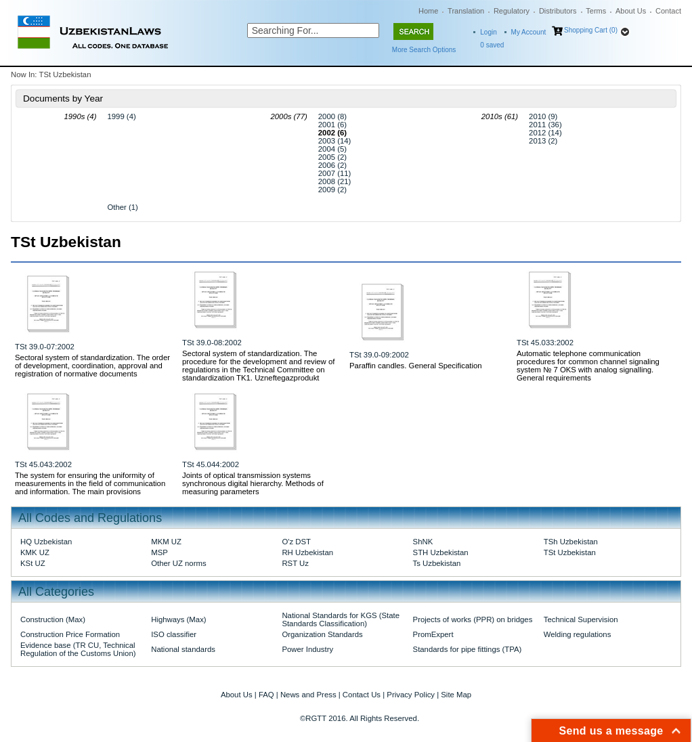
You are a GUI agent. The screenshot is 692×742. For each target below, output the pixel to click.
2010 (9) (543, 116)
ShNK (423, 542)
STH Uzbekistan (441, 552)
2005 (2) (332, 157)
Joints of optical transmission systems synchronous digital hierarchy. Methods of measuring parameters (253, 483)
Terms (596, 11)
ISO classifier (173, 634)
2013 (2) (543, 141)
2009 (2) (332, 190)
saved (492, 45)
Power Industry (307, 649)
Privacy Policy (411, 695)
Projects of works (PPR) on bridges (473, 619)
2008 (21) (334, 181)
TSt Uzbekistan (570, 552)
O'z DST (296, 542)
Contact (668, 11)
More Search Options (424, 49)
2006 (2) (332, 165)
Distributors (558, 11)
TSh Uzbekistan (571, 542)
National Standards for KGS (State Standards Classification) (340, 619)
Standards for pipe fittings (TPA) (467, 649)
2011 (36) (545, 125)
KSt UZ (32, 563)
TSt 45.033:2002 (545, 343)
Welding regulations (577, 634)
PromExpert (433, 634)
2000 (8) (332, 116)
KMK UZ (34, 552)
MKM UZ (166, 542)
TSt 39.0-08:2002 (212, 343)
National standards (183, 649)
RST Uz (295, 563)
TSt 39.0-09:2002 (379, 355)
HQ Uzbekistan (46, 542)
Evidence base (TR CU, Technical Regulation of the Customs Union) (77, 649)
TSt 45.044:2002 (210, 464)
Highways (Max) (178, 619)
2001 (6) (332, 125)
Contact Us (362, 695)
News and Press (308, 695)
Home (428, 11)
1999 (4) (121, 116)
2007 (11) (334, 173)
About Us (630, 11)
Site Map (456, 695)
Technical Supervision (581, 619)
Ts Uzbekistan (437, 563)
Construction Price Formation (70, 634)
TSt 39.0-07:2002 (44, 347)
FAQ (266, 695)
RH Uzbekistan (307, 552)
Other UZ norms (178, 563)
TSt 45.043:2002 (43, 464)
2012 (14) (545, 133)
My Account (528, 32)
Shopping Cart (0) (591, 30)
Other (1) (122, 207)
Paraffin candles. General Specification (415, 366)
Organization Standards (322, 634)
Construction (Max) (52, 619)
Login (488, 32)
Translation (466, 11)
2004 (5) (332, 149)
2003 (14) (334, 141)
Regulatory (511, 11)
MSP (159, 552)
